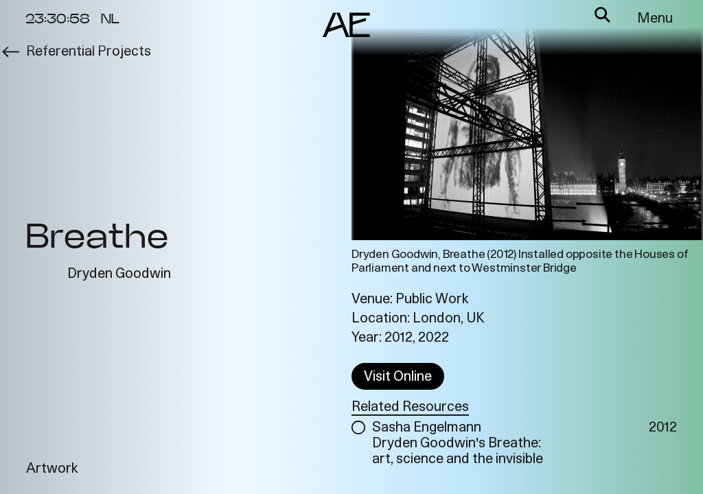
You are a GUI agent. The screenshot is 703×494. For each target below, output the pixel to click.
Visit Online (398, 377)
